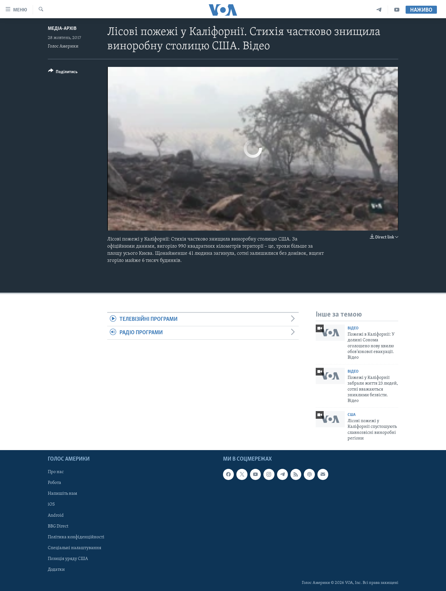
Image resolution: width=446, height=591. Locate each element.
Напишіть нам (62, 493)
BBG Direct (58, 526)
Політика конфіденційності (76, 537)
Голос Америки (63, 46)
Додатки (56, 569)
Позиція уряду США (68, 558)
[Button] (63, 73)
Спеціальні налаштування (74, 547)
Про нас (56, 472)
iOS (51, 504)
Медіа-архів (62, 28)
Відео (353, 328)
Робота (54, 483)
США (352, 415)
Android (56, 515)
